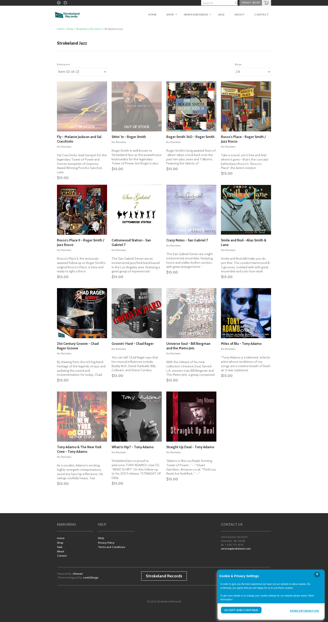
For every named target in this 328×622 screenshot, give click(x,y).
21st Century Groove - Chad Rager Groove (78, 346)
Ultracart (78, 573)
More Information (304, 610)
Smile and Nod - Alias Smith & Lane (243, 242)
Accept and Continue (241, 610)
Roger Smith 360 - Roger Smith (190, 137)
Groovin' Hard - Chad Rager (133, 344)
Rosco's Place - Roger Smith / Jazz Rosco (243, 139)
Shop (70, 29)
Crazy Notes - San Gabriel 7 (187, 240)
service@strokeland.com (236, 548)
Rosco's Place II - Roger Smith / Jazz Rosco (80, 242)
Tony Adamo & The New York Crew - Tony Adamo (79, 449)
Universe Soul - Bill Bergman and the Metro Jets (188, 346)
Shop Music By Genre (89, 29)
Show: (238, 64)
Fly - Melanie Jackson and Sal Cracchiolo (79, 139)
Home (61, 29)
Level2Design (90, 577)
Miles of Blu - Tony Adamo (241, 344)
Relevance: (63, 64)
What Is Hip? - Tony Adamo (133, 447)
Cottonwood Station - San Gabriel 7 (131, 242)
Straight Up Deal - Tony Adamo (190, 447)
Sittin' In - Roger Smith (129, 137)
